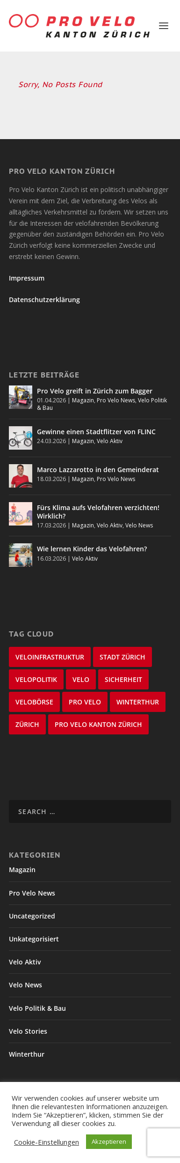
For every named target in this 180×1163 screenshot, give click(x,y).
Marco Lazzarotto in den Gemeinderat (98, 469)
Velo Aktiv (109, 441)
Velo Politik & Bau (37, 1008)
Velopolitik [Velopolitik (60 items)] (36, 679)
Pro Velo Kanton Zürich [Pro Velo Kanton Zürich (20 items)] (98, 724)
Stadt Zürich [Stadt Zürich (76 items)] (122, 656)
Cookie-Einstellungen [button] (46, 1142)
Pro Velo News (116, 400)
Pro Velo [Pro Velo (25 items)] (85, 701)
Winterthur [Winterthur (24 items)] (137, 701)
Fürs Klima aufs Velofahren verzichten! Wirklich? (98, 511)
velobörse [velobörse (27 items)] (34, 701)
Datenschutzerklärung (44, 299)
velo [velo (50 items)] (80, 679)
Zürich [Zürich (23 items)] (27, 724)
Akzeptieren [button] (109, 1141)
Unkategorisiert (34, 938)
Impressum (26, 278)
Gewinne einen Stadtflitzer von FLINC (96, 431)
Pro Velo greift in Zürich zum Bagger (94, 390)
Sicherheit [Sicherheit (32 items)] (123, 679)
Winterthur (26, 1054)
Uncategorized (32, 915)
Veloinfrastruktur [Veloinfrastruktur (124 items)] (49, 656)
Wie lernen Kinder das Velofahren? (92, 548)
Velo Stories (28, 1031)
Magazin (83, 400)
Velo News (139, 525)
